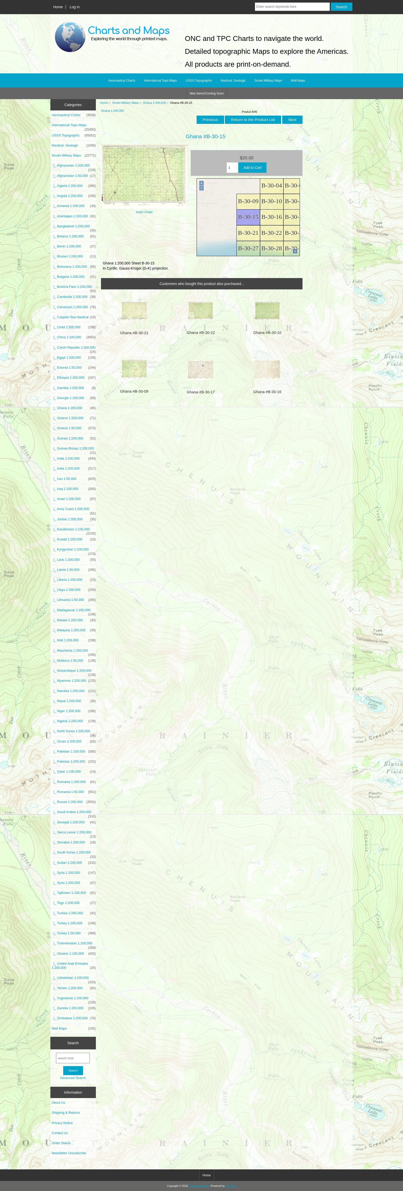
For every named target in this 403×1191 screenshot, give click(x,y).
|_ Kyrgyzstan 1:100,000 (74, 550)
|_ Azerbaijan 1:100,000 (74, 216)
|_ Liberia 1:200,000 (74, 580)
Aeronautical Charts (121, 80)
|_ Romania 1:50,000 (74, 792)
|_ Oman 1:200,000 (74, 741)
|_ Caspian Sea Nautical (74, 317)
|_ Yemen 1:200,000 (74, 988)
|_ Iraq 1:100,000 (74, 489)
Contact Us (60, 1133)
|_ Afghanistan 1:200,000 (74, 166)
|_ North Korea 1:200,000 (74, 732)
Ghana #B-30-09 (134, 391)
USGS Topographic (199, 80)
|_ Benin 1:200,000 (74, 246)
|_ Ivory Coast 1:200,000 (74, 510)
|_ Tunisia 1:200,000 (74, 913)
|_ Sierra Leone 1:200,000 (74, 833)
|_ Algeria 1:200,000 (74, 186)
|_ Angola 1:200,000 (74, 196)
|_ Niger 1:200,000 (74, 711)
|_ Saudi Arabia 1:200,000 (74, 813)
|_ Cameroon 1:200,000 (74, 307)
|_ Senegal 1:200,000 (74, 822)
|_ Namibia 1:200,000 (74, 691)
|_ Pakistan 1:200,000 (74, 762)
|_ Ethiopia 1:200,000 (74, 378)
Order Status (61, 1143)
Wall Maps (298, 80)
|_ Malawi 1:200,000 (74, 620)
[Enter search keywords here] (292, 7)
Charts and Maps (199, 1186)
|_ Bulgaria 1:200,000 (74, 277)
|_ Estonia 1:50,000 (74, 368)
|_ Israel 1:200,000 (74, 499)
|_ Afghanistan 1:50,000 (74, 176)
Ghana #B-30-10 (267, 333)
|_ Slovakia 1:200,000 (74, 842)
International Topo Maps (160, 80)
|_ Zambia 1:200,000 (74, 1008)
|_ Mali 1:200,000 (74, 640)
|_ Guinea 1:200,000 (74, 438)
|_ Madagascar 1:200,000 (74, 611)
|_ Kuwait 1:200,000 (74, 539)
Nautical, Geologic (233, 80)
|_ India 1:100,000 (74, 458)
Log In (75, 7)
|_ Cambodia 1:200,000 (74, 297)
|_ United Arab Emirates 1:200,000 (74, 966)
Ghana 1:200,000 (154, 102)
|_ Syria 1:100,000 (74, 873)
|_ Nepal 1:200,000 (74, 701)
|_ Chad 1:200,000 (74, 327)
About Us (58, 1102)
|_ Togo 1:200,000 (74, 903)
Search (73, 1043)
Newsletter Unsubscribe (69, 1153)
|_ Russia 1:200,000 (74, 802)
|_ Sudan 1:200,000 (74, 863)
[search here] (73, 1058)
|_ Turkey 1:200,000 (74, 923)
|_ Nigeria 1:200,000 (74, 721)
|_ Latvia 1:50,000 (74, 570)
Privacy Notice (62, 1123)
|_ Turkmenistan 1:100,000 (74, 944)
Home (58, 7)
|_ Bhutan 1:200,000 (74, 256)
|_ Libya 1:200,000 (74, 590)
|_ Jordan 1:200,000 (74, 519)
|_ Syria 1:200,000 (74, 883)
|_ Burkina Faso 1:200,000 (74, 288)
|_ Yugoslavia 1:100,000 (74, 999)
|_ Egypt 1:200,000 (74, 358)
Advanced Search (73, 1078)
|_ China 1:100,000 (74, 337)
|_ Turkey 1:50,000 (74, 933)
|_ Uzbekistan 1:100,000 (74, 979)
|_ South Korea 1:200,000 (74, 853)
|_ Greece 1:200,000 (74, 418)
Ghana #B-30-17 (201, 392)
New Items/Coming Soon (207, 93)
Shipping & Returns (66, 1113)
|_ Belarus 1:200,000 (74, 236)
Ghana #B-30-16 (267, 392)
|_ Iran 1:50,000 (74, 479)
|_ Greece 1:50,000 (74, 428)
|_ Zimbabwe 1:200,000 (74, 1018)
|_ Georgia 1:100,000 (74, 398)
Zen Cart (230, 1186)
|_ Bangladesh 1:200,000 (74, 227)
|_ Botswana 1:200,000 (74, 267)
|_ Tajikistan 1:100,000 (74, 893)
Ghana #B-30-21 (134, 333)
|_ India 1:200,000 (74, 469)
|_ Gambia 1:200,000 (74, 388)
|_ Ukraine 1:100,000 (74, 954)
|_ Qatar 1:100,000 (74, 772)
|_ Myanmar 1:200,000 (74, 681)
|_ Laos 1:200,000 (74, 560)
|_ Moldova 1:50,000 (74, 661)
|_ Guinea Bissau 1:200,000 (74, 449)
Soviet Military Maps (125, 102)
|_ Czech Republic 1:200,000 (74, 349)
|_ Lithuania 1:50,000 (74, 600)
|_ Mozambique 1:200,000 (74, 672)
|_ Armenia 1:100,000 (74, 206)
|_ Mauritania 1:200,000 (74, 652)
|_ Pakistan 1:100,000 (74, 751)
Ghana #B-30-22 (201, 333)
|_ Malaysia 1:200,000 (74, 630)
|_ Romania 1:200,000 (74, 782)
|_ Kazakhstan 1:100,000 (74, 530)
